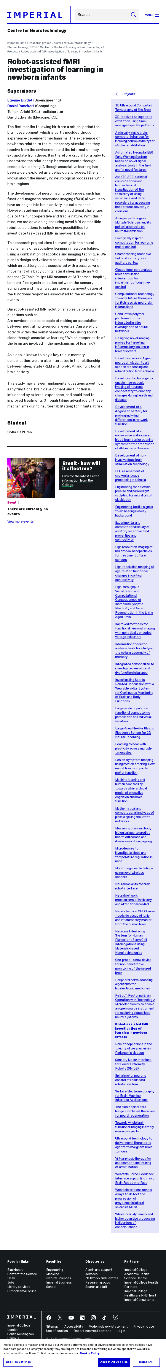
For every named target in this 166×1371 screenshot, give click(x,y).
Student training (17, 47)
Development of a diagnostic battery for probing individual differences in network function (131, 415)
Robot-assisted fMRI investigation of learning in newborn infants (62, 51)
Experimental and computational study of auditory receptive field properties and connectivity (132, 531)
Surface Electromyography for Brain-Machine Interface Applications (134, 1095)
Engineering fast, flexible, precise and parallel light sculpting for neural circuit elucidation (134, 493)
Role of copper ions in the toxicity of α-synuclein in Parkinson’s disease (133, 1048)
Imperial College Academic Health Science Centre (136, 1274)
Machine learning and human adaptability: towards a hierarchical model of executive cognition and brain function (131, 790)
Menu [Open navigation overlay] (152, 15)
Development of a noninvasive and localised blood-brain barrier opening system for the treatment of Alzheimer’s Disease (134, 439)
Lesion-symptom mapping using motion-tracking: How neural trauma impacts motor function (135, 766)
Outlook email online (22, 1291)
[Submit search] (133, 15)
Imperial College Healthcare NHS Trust (140, 1293)
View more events (20, 521)
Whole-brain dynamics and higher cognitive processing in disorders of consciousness (135, 1220)
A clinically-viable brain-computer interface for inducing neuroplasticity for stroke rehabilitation (135, 138)
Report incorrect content (92, 1331)
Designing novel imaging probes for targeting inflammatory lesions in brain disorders (132, 344)
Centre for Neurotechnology (36, 30)
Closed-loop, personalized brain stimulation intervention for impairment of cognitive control (133, 278)
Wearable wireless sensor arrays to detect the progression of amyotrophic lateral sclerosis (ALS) (133, 1198)
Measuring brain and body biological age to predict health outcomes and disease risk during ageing (133, 834)
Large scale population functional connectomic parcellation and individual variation (133, 714)
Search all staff (96, 1287)
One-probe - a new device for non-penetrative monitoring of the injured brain (133, 966)
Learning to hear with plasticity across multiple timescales (133, 748)
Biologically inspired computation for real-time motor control (134, 242)
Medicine (52, 1274)
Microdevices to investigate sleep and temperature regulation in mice (134, 854)
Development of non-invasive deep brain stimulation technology (132, 459)
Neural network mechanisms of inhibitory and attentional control (133, 899)
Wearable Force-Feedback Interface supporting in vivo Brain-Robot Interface (135, 1178)
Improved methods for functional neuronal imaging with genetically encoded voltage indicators (135, 630)
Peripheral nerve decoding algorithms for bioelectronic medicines (134, 984)
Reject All (146, 1362)
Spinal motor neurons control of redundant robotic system (130, 1079)
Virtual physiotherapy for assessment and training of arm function (133, 1162)
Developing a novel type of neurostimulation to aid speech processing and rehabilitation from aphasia (134, 364)
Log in (121, 1331)
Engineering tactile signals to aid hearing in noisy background (134, 511)
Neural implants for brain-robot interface (133, 886)
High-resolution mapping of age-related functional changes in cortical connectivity (134, 573)
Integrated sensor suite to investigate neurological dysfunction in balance (134, 668)
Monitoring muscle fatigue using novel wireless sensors (134, 872)
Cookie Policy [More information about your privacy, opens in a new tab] (90, 1353)
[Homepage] (39, 15)
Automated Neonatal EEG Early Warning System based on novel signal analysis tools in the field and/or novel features (134, 160)
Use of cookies (57, 1331)
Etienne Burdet (19, 100)
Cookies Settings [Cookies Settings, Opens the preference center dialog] (18, 1362)
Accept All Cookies (114, 1362)
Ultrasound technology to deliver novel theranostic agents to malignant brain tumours (133, 1144)
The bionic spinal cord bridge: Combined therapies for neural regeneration (135, 1111)
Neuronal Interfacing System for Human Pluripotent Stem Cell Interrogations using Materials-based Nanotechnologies (131, 942)
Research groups (40, 43)
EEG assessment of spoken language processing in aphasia (130, 475)
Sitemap (52, 1326)
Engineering (54, 1270)
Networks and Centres (101, 1278)
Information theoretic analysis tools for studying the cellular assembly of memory (134, 650)
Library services (18, 1287)
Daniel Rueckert (20, 105)
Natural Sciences (58, 1278)
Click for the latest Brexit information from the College (80, 480)
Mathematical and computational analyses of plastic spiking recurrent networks (134, 814)
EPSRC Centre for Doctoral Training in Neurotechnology (66, 47)
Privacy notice (143, 1326)
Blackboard (15, 1270)
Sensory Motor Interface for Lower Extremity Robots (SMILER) (133, 1064)
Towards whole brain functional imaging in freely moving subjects (134, 1127)
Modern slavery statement (108, 1326)
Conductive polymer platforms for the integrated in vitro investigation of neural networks (131, 322)
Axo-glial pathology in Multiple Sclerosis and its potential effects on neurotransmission (133, 224)
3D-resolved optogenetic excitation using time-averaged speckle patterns (134, 121)
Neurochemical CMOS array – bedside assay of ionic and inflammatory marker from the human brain (135, 917)
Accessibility (73, 1326)
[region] (83, 1355)
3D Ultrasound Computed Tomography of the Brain (133, 107)
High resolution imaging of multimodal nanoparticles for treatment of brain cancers (134, 553)
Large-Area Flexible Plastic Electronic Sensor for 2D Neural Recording (134, 732)
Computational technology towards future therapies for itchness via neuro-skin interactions (134, 300)
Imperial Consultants (139, 1300)
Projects (12, 51)
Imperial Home (16, 43)
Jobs (10, 1282)
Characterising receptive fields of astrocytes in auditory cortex (133, 258)
